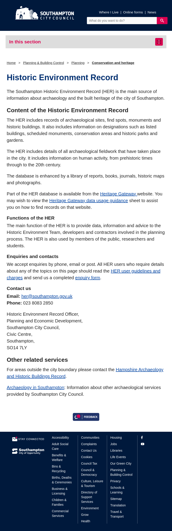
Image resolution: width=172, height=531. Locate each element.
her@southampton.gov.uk (47, 296)
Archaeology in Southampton (35, 387)
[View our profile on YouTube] (150, 444)
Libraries (116, 450)
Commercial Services (60, 513)
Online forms (133, 12)
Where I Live (108, 12)
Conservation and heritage (113, 63)
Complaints (89, 444)
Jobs (113, 444)
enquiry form (87, 277)
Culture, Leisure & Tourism (92, 483)
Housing (116, 437)
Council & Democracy (89, 472)
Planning (77, 63)
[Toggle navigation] (159, 42)
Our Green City (120, 463)
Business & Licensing (60, 491)
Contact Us (89, 450)
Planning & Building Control (43, 63)
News (152, 12)
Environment (90, 508)
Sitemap (116, 499)
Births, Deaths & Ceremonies (62, 480)
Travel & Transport (117, 514)
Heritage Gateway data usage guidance (88, 200)
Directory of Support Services (89, 497)
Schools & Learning (117, 490)
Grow (84, 514)
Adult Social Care (60, 446)
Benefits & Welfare (59, 457)
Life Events (118, 457)
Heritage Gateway (118, 193)
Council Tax (89, 463)
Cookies (86, 457)
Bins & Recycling (59, 469)
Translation (118, 505)
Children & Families (59, 502)
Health (85, 521)
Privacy (115, 481)
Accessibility (60, 437)
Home (11, 63)
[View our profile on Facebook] (150, 437)
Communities (90, 437)
